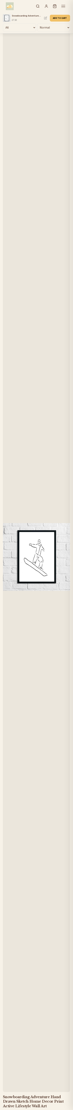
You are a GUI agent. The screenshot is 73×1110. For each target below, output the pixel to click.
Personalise (45, 18)
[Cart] (55, 6)
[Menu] (63, 6)
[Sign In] (46, 6)
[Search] (38, 6)
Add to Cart (60, 18)
